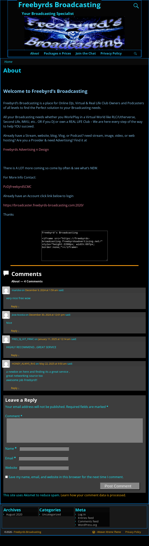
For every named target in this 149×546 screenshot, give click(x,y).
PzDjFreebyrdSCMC (17, 187)
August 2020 (14, 525)
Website (11, 478)
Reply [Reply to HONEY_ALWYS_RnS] (15, 394)
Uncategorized (51, 525)
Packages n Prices (57, 53)
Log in (82, 525)
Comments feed (88, 532)
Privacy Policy (111, 53)
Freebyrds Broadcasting (27, 542)
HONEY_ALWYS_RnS (23, 369)
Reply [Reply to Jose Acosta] (15, 336)
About (34, 53)
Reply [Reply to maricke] (15, 312)
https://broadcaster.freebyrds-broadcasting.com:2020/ (43, 205)
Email (11, 469)
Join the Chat (86, 53)
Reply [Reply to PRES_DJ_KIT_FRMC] (15, 361)
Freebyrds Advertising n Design (26, 149)
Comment (14, 422)
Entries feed (86, 528)
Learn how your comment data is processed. (93, 505)
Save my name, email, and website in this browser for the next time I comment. (66, 487)
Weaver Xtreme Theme (109, 542)
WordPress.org (87, 535)
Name (11, 459)
